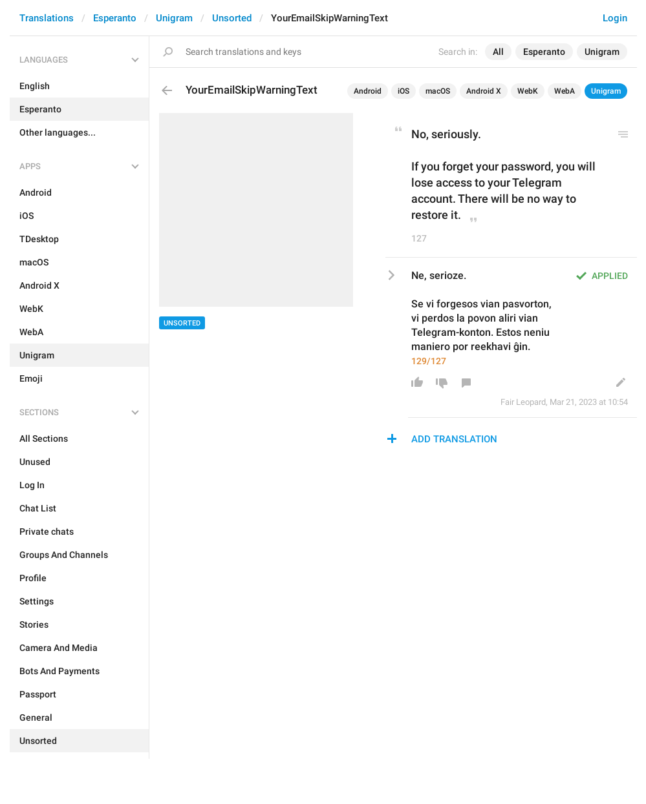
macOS (437, 91)
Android (368, 91)
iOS (403, 91)
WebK (527, 91)
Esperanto (114, 18)
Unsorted (232, 18)
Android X (483, 91)
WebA (564, 91)
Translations (46, 18)
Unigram (174, 18)
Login (615, 18)
